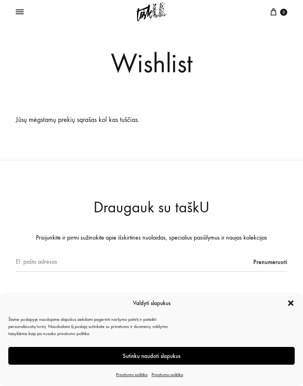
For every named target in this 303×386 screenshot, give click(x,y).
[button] (291, 303)
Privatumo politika (132, 374)
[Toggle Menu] (20, 12)
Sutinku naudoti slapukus (151, 356)
